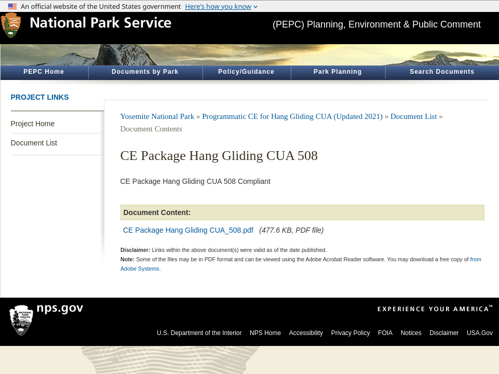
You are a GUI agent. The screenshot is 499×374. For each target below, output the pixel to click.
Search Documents (442, 71)
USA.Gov (480, 333)
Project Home (33, 123)
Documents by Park (145, 71)
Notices (411, 333)
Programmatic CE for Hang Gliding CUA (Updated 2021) (292, 116)
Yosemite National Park (157, 116)
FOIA (385, 333)
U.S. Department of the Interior (199, 333)
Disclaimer (443, 333)
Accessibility (306, 333)
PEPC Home (43, 71)
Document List (34, 143)
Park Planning (338, 71)
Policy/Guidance (246, 71)
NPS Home (265, 333)
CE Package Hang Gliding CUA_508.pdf (188, 230)
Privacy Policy (350, 333)
